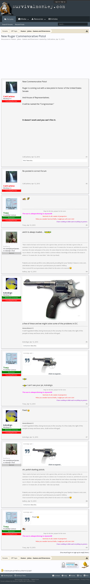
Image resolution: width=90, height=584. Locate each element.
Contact (56, 575)
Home (72, 575)
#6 (87, 404)
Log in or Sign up (60, 2)
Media (23, 19)
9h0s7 (25, 160)
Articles (54, 19)
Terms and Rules (74, 579)
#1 (87, 157)
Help (64, 575)
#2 (87, 184)
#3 (87, 225)
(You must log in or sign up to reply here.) (74, 552)
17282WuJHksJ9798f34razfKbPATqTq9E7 (18, 571)
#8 (87, 501)
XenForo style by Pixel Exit (44, 581)
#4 (87, 272)
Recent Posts (19, 24)
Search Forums (7, 24)
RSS (86, 575)
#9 (87, 548)
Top (79, 575)
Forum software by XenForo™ (18, 581)
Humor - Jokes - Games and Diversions (25, 39)
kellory (24, 272)
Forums (10, 19)
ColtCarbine (51, 39)
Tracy (24, 225)
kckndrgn (7, 293)
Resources (38, 19)
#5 (87, 342)
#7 (87, 437)
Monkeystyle (7, 575)
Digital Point (35, 579)
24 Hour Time (20, 575)
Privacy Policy (85, 579)
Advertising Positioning (22, 579)
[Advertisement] (45, 58)
